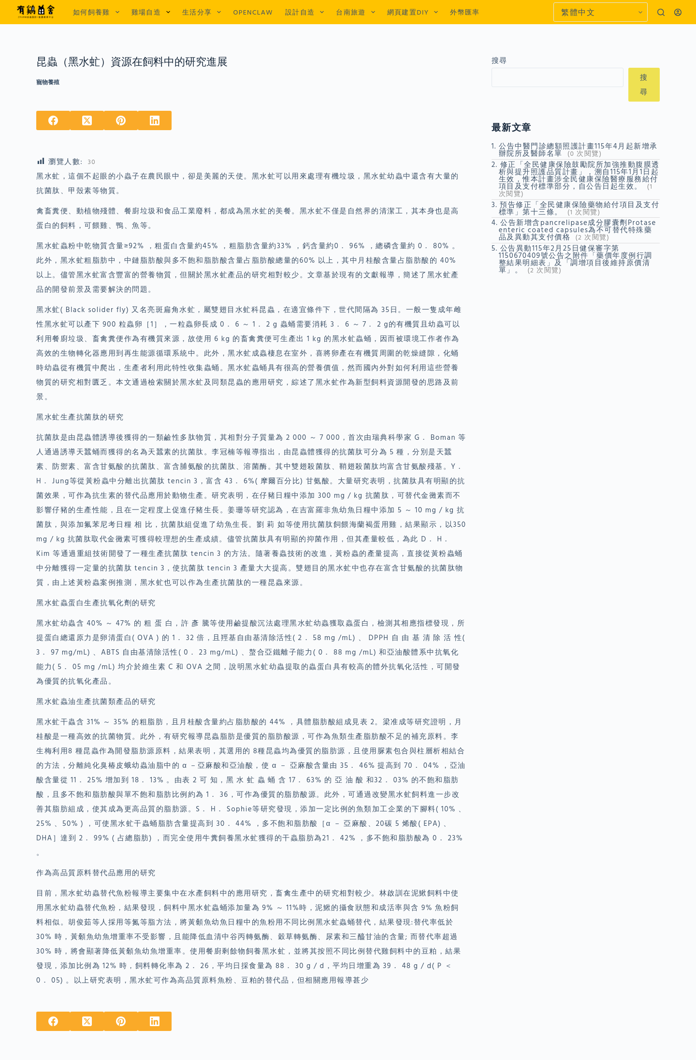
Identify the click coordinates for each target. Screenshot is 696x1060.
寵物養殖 (47, 82)
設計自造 (306, 12)
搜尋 (500, 60)
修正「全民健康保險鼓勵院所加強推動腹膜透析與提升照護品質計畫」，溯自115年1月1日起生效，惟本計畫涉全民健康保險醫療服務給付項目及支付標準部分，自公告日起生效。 (579, 175)
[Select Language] (600, 12)
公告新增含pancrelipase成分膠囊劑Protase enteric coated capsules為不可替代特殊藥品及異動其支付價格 (577, 229)
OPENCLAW (253, 12)
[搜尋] (661, 12)
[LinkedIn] (155, 120)
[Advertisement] (576, 349)
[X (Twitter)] (87, 120)
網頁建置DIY (414, 12)
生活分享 (203, 12)
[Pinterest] (121, 120)
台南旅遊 (357, 12)
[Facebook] (53, 120)
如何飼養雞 (98, 12)
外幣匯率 (465, 12)
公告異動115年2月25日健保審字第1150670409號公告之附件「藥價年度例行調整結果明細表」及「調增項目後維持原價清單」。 (575, 258)
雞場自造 (152, 12)
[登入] (678, 12)
